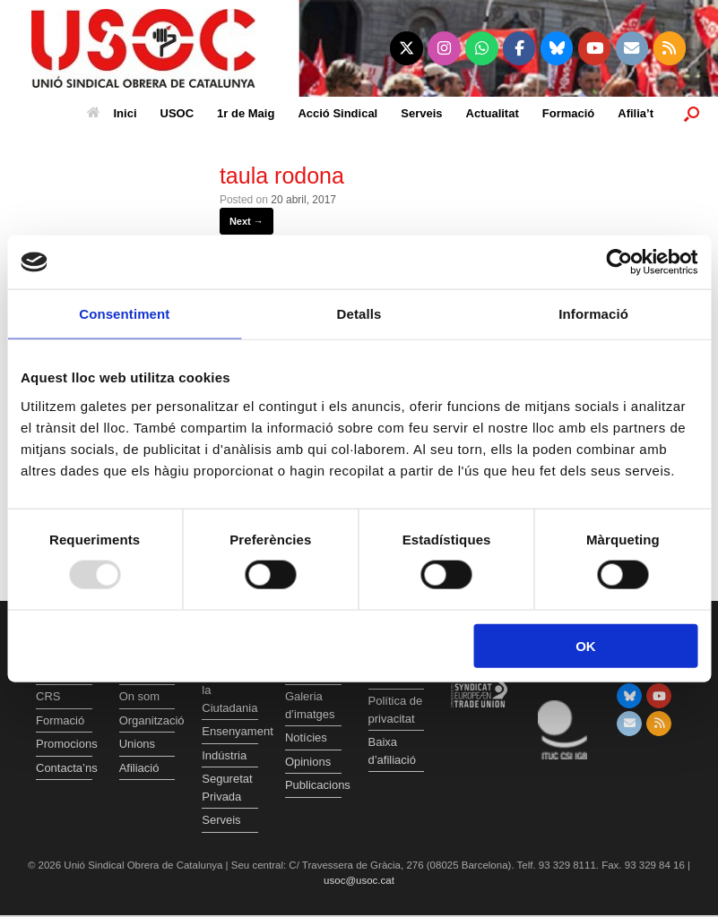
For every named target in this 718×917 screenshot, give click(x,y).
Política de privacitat (395, 709)
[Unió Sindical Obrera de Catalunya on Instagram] (444, 48)
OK (585, 645)
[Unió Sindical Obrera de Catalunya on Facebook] (519, 48)
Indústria (224, 755)
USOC (177, 113)
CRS (48, 696)
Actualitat (492, 113)
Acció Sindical (337, 113)
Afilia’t (635, 113)
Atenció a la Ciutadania (229, 690)
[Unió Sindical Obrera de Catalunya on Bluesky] (557, 48)
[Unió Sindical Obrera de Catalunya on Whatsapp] (481, 48)
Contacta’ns (64, 768)
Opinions (308, 761)
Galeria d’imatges (310, 705)
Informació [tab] (593, 313)
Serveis (421, 113)
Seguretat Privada (227, 787)
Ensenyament (230, 731)
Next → (246, 221)
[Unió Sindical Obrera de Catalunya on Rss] (670, 48)
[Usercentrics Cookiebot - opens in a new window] (619, 262)
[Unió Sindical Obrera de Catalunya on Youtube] (594, 48)
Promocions (64, 743)
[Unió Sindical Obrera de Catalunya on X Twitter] (406, 48)
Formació (568, 113)
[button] (691, 113)
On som (139, 696)
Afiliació (139, 768)
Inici (112, 113)
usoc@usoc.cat (359, 880)
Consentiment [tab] (124, 313)
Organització (147, 720)
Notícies (306, 737)
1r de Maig (245, 113)
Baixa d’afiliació (392, 751)
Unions (137, 743)
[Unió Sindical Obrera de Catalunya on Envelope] (632, 48)
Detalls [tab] (359, 313)
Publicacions (313, 785)
